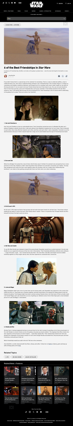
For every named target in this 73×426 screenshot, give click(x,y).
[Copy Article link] (66, 76)
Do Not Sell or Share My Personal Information (44, 422)
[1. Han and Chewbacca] (36, 123)
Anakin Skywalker (30, 357)
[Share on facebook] (59, 76)
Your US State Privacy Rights (49, 420)
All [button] (10, 18)
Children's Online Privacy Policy (37, 420)
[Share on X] (63, 76)
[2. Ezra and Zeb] (36, 160)
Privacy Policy (28, 420)
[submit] (57, 3)
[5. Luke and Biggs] (36, 287)
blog (19, 345)
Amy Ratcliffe (12, 75)
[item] (9, 11)
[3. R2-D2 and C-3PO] (36, 206)
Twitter (50, 344)
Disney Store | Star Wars (60, 420)
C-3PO (7, 357)
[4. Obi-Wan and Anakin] (36, 246)
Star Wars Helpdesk (23, 422)
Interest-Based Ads (31, 422)
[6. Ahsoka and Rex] (36, 327)
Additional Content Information (18, 420)
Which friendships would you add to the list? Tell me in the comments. (23, 340)
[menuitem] (19, 11)
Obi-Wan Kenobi (17, 357)
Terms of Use (9, 420)
